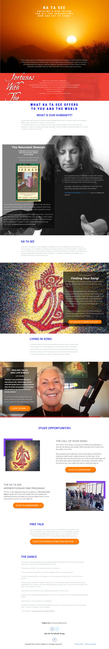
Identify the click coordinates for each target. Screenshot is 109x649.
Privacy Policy (79, 644)
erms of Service (91, 644)
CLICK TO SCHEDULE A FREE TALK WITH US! (54, 541)
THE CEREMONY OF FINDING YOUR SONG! (84, 322)
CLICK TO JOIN (20, 408)
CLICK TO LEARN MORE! (80, 469)
